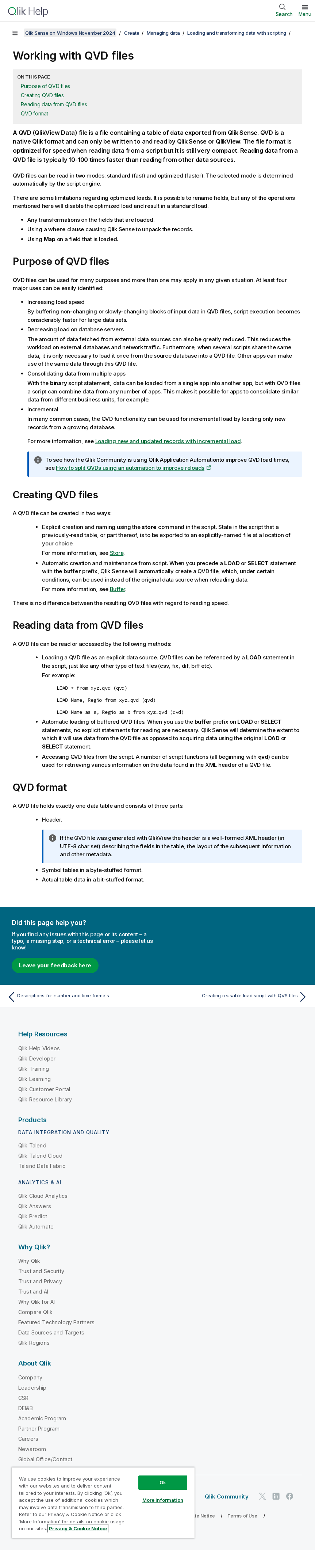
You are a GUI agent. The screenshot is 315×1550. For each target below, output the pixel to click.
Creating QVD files (42, 95)
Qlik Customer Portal (44, 1089)
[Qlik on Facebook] (289, 1496)
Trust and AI (33, 1291)
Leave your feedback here (55, 965)
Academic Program (42, 1418)
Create (131, 33)
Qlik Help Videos (39, 1048)
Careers (28, 1439)
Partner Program (38, 1428)
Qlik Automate (36, 1226)
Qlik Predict (32, 1216)
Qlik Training (33, 1069)
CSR (23, 1398)
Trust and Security (41, 1271)
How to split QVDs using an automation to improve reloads (130, 467)
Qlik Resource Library (45, 1099)
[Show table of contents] (14, 33)
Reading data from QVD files (54, 104)
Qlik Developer (36, 1058)
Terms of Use (242, 1516)
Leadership (32, 1388)
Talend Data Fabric (41, 1166)
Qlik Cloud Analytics (43, 1196)
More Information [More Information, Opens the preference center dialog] (162, 1500)
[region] (103, 1502)
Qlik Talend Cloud (40, 1156)
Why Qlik (29, 1261)
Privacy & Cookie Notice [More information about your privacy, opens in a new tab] (78, 1528)
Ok (163, 1482)
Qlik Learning (34, 1079)
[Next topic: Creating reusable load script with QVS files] (235, 997)
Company (30, 1377)
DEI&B (25, 1408)
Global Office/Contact (45, 1459)
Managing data (163, 33)
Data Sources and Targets (51, 1332)
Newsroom (32, 1449)
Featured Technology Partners (56, 1322)
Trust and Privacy (40, 1281)
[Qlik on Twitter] (262, 1496)
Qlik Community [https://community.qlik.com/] (227, 1496)
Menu (305, 14)
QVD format (34, 113)
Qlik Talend (32, 1145)
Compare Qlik (35, 1312)
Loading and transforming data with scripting (236, 33)
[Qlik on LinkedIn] (275, 1496)
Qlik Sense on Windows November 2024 (70, 33)
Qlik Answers (34, 1206)
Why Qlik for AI (36, 1302)
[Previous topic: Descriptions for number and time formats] (79, 997)
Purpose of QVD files (45, 86)
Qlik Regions (34, 1343)
